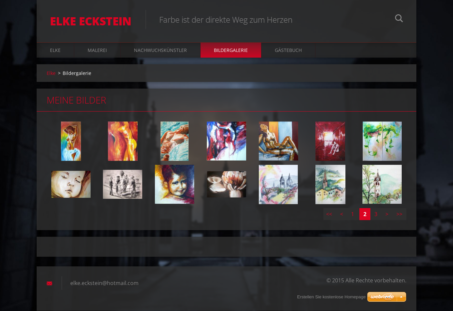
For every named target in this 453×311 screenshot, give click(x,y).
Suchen (399, 19)
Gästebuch (288, 50)
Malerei (97, 50)
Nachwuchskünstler (160, 50)
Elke (55, 50)
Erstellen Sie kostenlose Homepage (331, 296)
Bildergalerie (231, 50)
